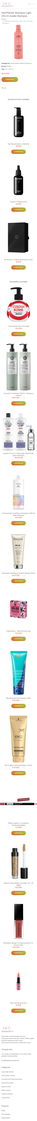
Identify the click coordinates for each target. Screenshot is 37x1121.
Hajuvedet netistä (7, 1072)
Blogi (3, 1110)
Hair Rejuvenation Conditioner (18, 144)
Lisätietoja (10, 79)
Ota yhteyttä (5, 1114)
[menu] (34, 4)
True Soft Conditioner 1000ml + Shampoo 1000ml (18, 394)
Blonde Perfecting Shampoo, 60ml (18, 698)
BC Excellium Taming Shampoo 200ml (18, 765)
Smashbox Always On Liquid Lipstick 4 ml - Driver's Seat (18, 944)
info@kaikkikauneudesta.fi (10, 1060)
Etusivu (3, 19)
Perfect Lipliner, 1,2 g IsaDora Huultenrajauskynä (18, 824)
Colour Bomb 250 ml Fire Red (18, 326)
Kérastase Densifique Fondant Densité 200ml (18, 573)
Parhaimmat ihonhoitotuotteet (11, 1079)
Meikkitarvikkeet (7, 1094)
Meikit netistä (5, 1090)
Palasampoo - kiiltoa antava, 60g (18, 631)
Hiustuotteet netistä (17, 63)
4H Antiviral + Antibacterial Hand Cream (18, 260)
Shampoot (28, 63)
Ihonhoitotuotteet (7, 1083)
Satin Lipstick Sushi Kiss (18, 1003)
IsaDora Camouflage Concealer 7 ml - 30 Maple (18, 884)
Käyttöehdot (5, 1118)
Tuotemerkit (5, 1098)
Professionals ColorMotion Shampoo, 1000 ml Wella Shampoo (18, 514)
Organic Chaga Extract (18, 202)
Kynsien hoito (6, 1086)
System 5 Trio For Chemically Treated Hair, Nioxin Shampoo (18, 454)
